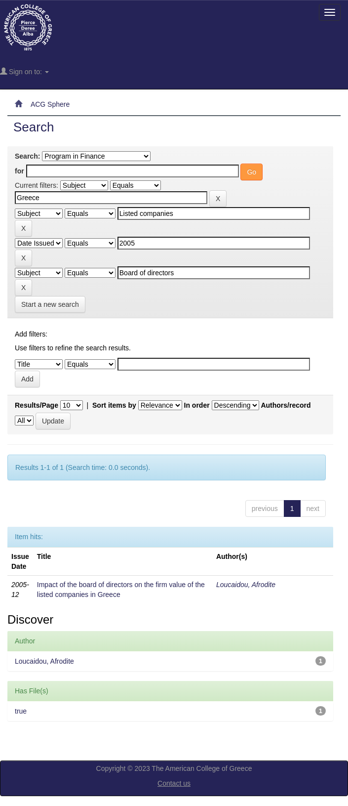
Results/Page (36, 405)
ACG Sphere (50, 104)
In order (197, 405)
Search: (27, 156)
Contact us (174, 783)
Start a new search (50, 304)
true (21, 711)
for (19, 171)
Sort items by (114, 405)
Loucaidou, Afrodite (245, 585)
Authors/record (285, 405)
